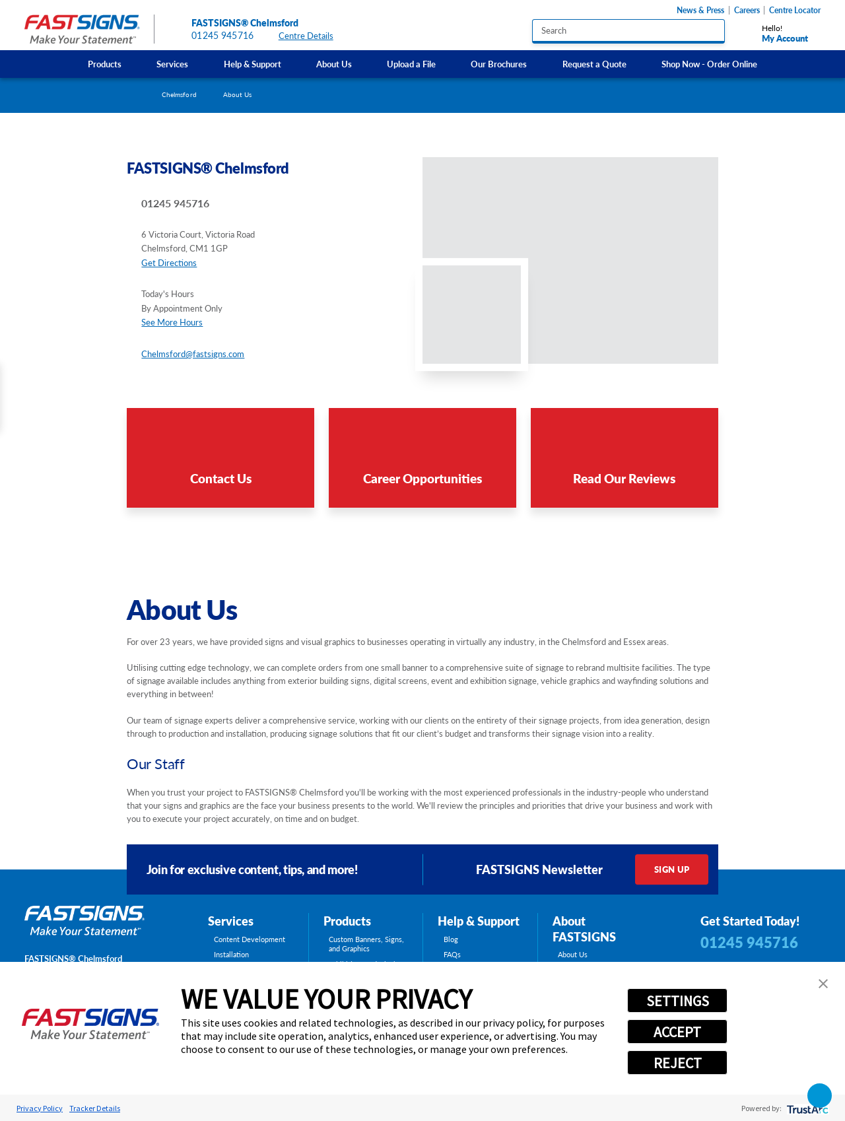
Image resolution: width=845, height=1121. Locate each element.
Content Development (249, 939)
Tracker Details (94, 1108)
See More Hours (172, 322)
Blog (451, 939)
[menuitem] (104, 63)
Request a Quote (594, 63)
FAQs (452, 954)
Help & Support (252, 63)
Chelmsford (179, 94)
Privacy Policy (40, 1108)
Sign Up (672, 869)
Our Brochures (499, 63)
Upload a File (411, 63)
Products (104, 63)
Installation (231, 954)
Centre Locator (795, 10)
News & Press (700, 10)
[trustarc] (806, 1108)
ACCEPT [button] (677, 1032)
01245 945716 (222, 35)
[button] (823, 983)
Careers (747, 10)
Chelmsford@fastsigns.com (192, 353)
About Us (334, 63)
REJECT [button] (678, 1063)
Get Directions (169, 262)
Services (172, 63)
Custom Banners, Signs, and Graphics (366, 944)
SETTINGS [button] (677, 1001)
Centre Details (312, 36)
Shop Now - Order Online (709, 63)
